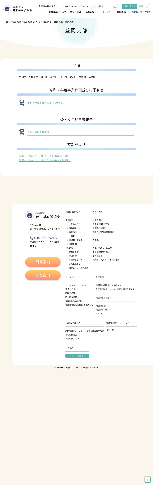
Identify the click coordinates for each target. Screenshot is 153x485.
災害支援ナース (75, 260)
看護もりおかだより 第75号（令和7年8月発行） (45, 160)
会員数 (72, 236)
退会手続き (97, 256)
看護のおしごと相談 (74, 301)
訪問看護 (121, 12)
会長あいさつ (75, 224)
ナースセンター (105, 12)
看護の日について (73, 339)
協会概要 (69, 220)
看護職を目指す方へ (48, 6)
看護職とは (101, 306)
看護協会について (57, 12)
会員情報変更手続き (101, 252)
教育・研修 (75, 12)
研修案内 (43, 262)
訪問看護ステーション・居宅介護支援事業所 (115, 289)
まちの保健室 (75, 264)
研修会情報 (97, 220)
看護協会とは (75, 228)
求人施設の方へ (72, 297)
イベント (100, 313)
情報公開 (73, 244)
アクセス (84, 6)
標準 (141, 6)
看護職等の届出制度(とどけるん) (79, 305)
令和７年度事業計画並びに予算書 (45, 102)
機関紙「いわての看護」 (79, 268)
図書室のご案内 (99, 228)
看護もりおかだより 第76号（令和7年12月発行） (45, 156)
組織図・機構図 (75, 240)
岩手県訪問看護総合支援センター (110, 285)
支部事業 (73, 256)
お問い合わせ (77, 356)
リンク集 (110, 330)
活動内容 (69, 248)
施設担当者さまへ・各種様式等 (106, 260)
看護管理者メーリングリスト (118, 323)
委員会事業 (74, 252)
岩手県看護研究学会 (101, 224)
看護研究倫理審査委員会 (103, 232)
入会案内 (89, 12)
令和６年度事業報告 (38, 132)
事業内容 (73, 232)
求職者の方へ (71, 293)
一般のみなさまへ (69, 6)
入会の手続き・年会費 (102, 248)
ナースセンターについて (76, 285)
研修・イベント (72, 289)
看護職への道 (102, 310)
